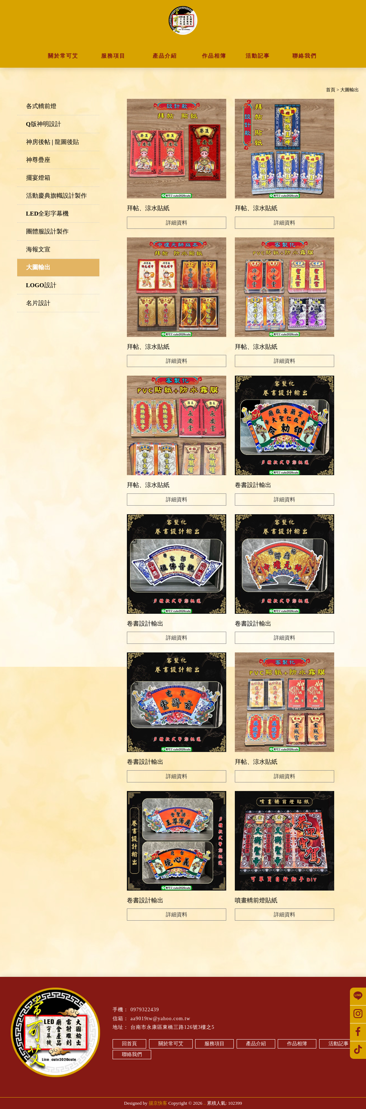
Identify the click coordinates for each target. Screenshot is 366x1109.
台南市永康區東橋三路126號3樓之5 (172, 1027)
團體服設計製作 (47, 231)
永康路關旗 (251, 1085)
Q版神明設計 (43, 124)
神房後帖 (129, 1085)
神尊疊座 (38, 159)
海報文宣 (38, 249)
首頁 (330, 89)
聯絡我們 (132, 1054)
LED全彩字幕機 (47, 213)
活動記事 (338, 1043)
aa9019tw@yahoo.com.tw (160, 1018)
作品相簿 (297, 1043)
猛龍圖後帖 (152, 1085)
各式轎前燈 (41, 106)
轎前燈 (110, 1085)
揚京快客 (158, 1103)
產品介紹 (256, 1043)
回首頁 (129, 1043)
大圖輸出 (38, 267)
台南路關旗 (201, 1085)
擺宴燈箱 (38, 177)
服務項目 (214, 1043)
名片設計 (38, 303)
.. (204, 1103)
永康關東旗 (226, 1085)
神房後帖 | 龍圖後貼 (52, 142)
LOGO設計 (41, 285)
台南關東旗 (176, 1085)
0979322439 (144, 1009)
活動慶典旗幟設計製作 (56, 195)
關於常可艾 (170, 1043)
